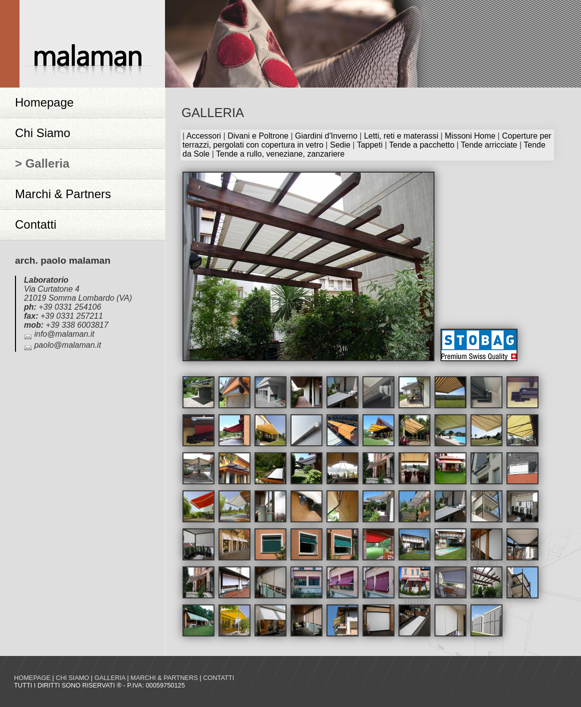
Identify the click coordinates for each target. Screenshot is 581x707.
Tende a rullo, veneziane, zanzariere (280, 154)
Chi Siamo (42, 133)
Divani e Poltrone (258, 136)
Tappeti (370, 145)
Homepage (44, 102)
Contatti (35, 224)
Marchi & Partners (63, 194)
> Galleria (42, 163)
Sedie (340, 145)
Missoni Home (470, 136)
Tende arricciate (489, 145)
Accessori (203, 136)
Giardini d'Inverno (326, 136)
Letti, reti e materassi (401, 136)
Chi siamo (72, 677)
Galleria (110, 677)
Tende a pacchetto (421, 145)
